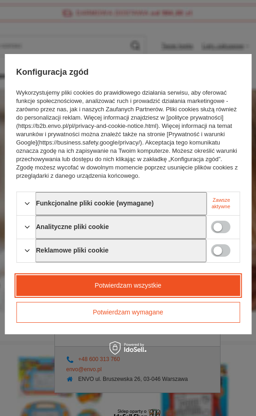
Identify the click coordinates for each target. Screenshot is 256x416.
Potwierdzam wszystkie (128, 285)
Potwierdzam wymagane (128, 312)
